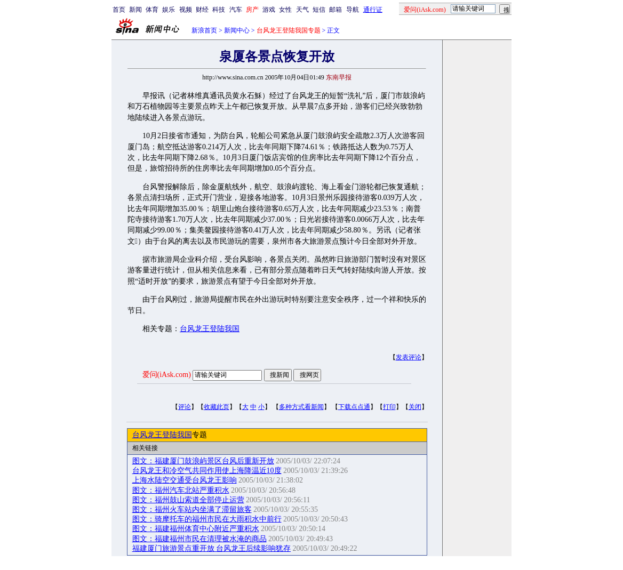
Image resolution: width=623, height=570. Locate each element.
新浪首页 (204, 30)
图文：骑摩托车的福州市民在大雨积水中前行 (207, 519)
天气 (302, 9)
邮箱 (335, 9)
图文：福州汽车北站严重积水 (180, 490)
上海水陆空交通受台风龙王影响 (184, 480)
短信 (319, 9)
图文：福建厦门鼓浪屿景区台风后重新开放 (203, 461)
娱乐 (168, 9)
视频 (185, 9)
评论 (184, 407)
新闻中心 (237, 30)
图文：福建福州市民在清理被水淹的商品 (199, 539)
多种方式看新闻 (301, 407)
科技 (218, 9)
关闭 (415, 407)
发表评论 (408, 357)
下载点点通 (354, 407)
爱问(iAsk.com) (166, 375)
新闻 (135, 9)
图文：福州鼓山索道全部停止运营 (188, 500)
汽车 (235, 9)
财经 (202, 9)
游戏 (268, 9)
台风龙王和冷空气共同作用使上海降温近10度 (207, 471)
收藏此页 (216, 407)
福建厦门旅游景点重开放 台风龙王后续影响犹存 (211, 548)
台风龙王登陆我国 (209, 329)
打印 (389, 407)
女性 (285, 9)
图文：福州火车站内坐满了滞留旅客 (192, 509)
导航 (352, 9)
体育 (152, 9)
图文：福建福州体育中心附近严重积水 (195, 529)
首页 (119, 9)
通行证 (372, 9)
